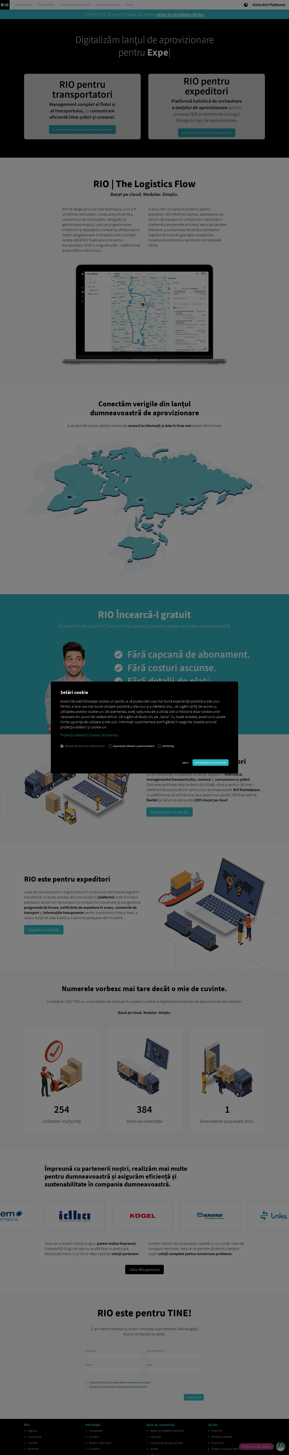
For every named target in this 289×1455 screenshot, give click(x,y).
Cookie (94, 735)
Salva (185, 762)
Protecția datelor (73, 735)
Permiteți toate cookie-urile (210, 762)
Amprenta (110, 735)
